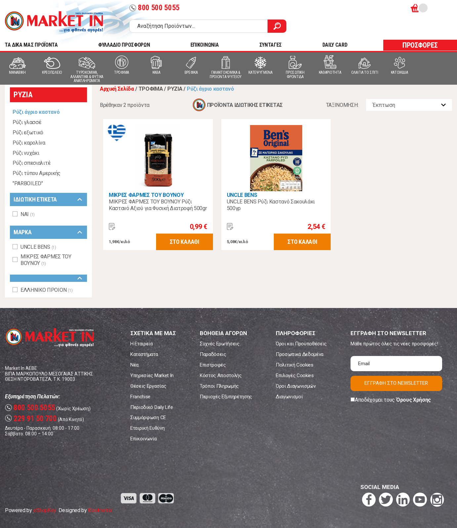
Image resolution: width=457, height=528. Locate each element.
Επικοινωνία (143, 439)
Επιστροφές (213, 365)
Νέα (134, 365)
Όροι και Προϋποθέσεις (301, 344)
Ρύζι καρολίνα (29, 143)
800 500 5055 (154, 7)
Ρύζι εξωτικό (28, 132)
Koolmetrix (100, 510)
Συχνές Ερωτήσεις (219, 344)
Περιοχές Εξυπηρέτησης (226, 397)
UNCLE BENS (242, 195)
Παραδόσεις (213, 354)
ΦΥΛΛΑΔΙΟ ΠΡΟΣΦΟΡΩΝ (124, 45)
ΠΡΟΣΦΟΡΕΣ (420, 45)
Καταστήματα (144, 354)
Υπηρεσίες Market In (152, 375)
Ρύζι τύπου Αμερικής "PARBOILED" (37, 178)
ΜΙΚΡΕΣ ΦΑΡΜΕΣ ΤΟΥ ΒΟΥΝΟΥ (146, 195)
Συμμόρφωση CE (148, 417)
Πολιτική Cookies (294, 365)
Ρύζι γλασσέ (27, 122)
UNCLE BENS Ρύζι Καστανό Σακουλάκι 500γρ (271, 204)
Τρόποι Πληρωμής (219, 386)
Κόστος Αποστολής (221, 375)
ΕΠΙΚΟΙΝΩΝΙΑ (204, 45)
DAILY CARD (335, 45)
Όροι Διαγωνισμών (296, 386)
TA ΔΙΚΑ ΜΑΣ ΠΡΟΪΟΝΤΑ (31, 45)
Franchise (140, 397)
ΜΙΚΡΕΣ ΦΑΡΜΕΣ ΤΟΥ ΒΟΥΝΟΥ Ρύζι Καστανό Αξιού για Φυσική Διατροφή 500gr (158, 204)
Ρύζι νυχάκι (26, 153)
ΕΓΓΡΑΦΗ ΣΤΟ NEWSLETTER (396, 383)
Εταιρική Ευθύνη (147, 428)
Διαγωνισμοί (289, 397)
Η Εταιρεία (141, 344)
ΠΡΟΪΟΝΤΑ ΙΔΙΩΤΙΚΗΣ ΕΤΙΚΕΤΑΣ (245, 105)
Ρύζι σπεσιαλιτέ (31, 163)
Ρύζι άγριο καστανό (36, 112)
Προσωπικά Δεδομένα (299, 354)
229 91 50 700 (31, 418)
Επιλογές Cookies (295, 375)
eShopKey (44, 510)
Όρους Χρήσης (413, 400)
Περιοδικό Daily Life (151, 407)
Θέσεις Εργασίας (148, 386)
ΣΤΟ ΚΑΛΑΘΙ (184, 241)
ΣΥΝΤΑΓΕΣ (270, 45)
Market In (54, 21)
